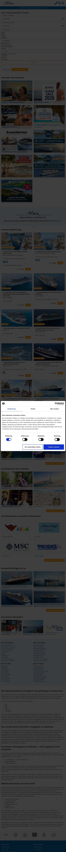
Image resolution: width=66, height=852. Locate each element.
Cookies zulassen (53, 447)
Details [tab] (33, 409)
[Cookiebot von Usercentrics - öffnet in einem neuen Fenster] (56, 403)
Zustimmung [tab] (11, 409)
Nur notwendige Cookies (33, 447)
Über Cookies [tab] (54, 409)
